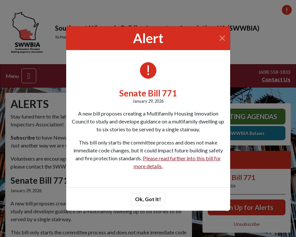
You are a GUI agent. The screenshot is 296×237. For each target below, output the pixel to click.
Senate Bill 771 (148, 93)
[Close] (222, 38)
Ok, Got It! (148, 199)
